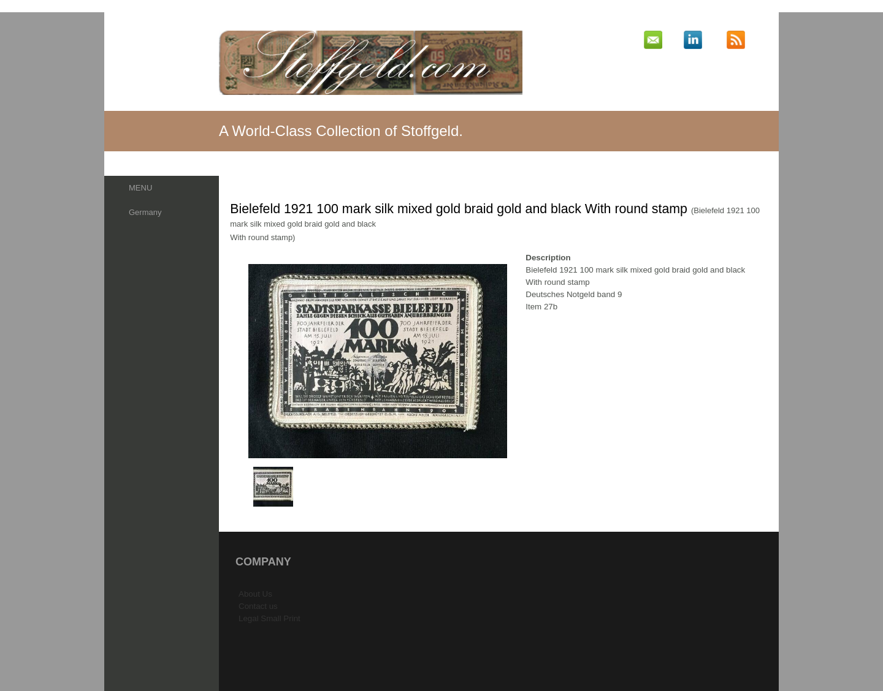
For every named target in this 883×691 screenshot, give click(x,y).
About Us (255, 593)
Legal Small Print (269, 618)
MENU (140, 187)
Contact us (258, 606)
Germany (145, 212)
